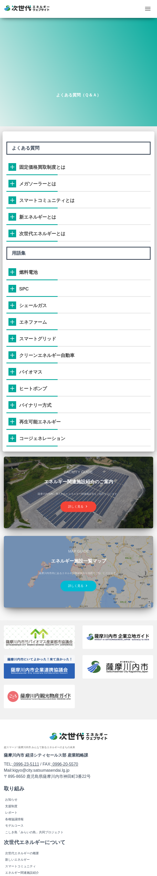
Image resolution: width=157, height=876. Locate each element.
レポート (11, 812)
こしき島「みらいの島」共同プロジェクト (34, 832)
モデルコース (14, 825)
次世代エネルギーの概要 (22, 853)
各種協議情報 (14, 819)
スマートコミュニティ (20, 866)
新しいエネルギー (17, 859)
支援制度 (11, 806)
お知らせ (11, 799)
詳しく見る (78, 506)
